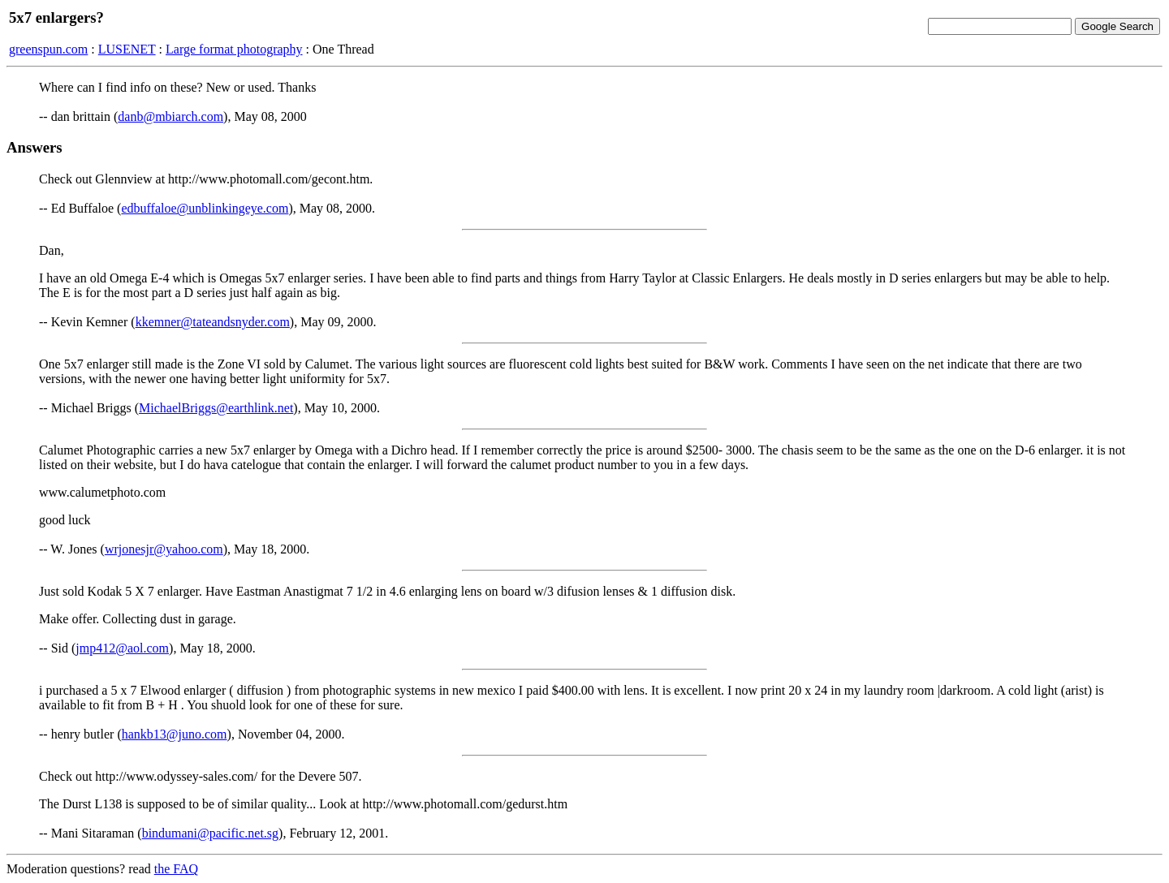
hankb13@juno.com (174, 734)
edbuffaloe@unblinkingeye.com (204, 208)
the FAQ (176, 869)
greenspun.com (48, 49)
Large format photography (234, 49)
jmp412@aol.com (122, 648)
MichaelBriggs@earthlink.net (216, 408)
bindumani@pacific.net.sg (210, 833)
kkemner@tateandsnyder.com (213, 322)
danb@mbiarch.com (170, 116)
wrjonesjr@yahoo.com (164, 549)
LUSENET (127, 49)
